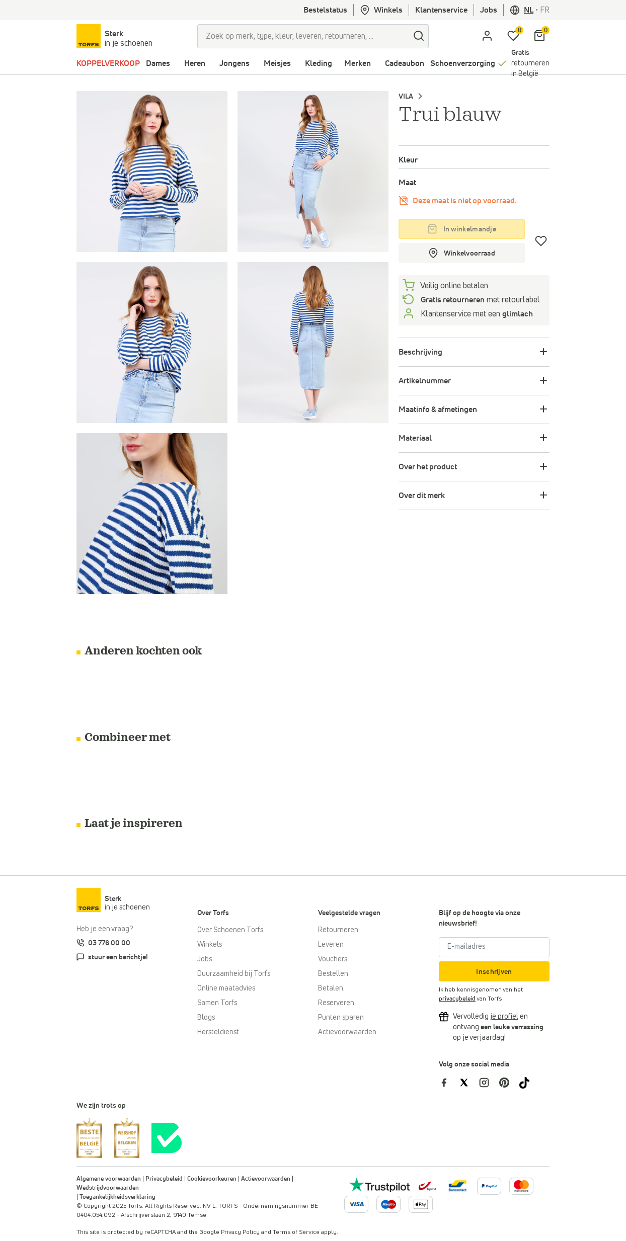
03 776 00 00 (109, 943)
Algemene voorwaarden (108, 1179)
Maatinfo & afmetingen (438, 409)
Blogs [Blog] (206, 1017)
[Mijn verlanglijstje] (513, 36)
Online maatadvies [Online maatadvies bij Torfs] (226, 988)
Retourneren (338, 930)
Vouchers (332, 959)
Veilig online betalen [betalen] (453, 286)
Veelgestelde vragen (349, 913)
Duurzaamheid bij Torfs (233, 973)
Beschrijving (420, 352)
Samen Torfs (217, 1003)
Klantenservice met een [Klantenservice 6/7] (476, 314)
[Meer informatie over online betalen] (457, 1186)
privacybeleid (457, 999)
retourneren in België (530, 63)
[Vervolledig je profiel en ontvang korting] (504, 1016)
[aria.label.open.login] (487, 36)
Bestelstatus (325, 10)
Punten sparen (341, 1017)
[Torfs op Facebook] (449, 1083)
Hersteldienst (218, 1032)
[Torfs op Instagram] (489, 1083)
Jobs (488, 10)
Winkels (381, 10)
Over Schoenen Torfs (230, 930)
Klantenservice (441, 10)
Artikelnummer (425, 381)
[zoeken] (419, 36)
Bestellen (333, 973)
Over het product (428, 467)
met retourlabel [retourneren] (479, 300)
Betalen (330, 988)
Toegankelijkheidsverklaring (117, 1197)
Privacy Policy (240, 1232)
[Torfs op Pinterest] (509, 1083)
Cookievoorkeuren (212, 1179)
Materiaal (415, 438)
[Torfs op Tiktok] (528, 1083)
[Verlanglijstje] (541, 241)
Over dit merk (422, 495)
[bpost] (426, 1186)
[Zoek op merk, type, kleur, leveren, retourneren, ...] (303, 36)
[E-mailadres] (494, 947)
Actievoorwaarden (347, 1032)
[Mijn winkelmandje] (539, 36)
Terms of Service (296, 1232)
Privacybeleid (164, 1179)
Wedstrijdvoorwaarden (107, 1188)
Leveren (331, 944)
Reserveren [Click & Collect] (336, 1003)
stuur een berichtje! (118, 957)
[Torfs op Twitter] (469, 1083)
